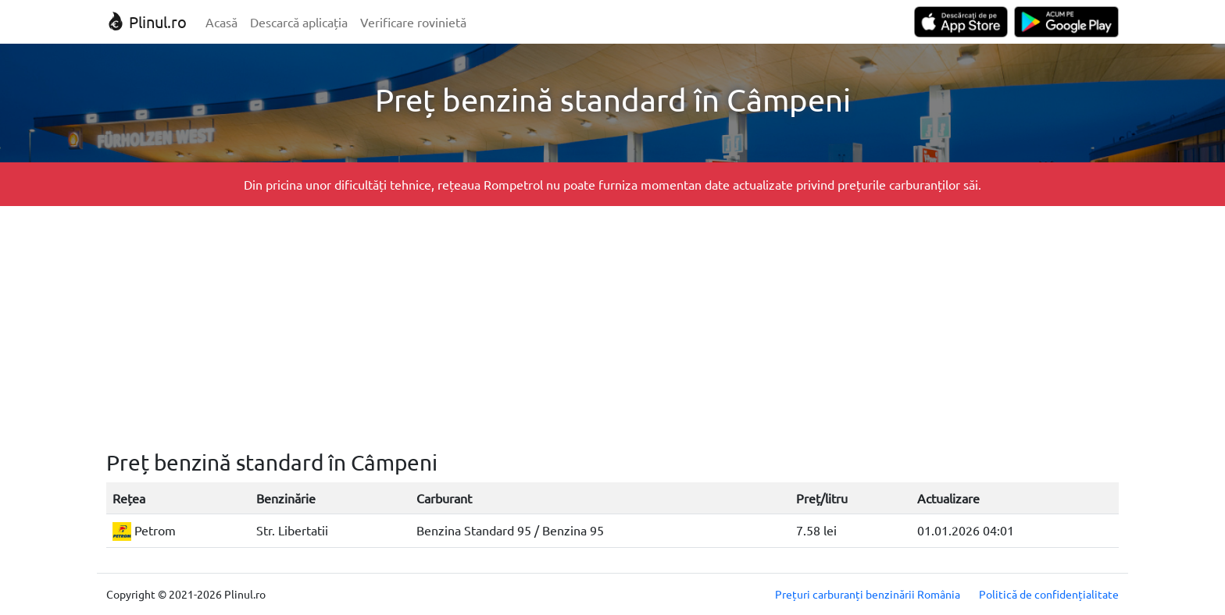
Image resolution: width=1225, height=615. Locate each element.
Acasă (221, 22)
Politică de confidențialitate (1049, 594)
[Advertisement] (612, 328)
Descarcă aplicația (299, 22)
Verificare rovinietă (413, 22)
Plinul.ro (146, 21)
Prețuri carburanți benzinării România (867, 594)
